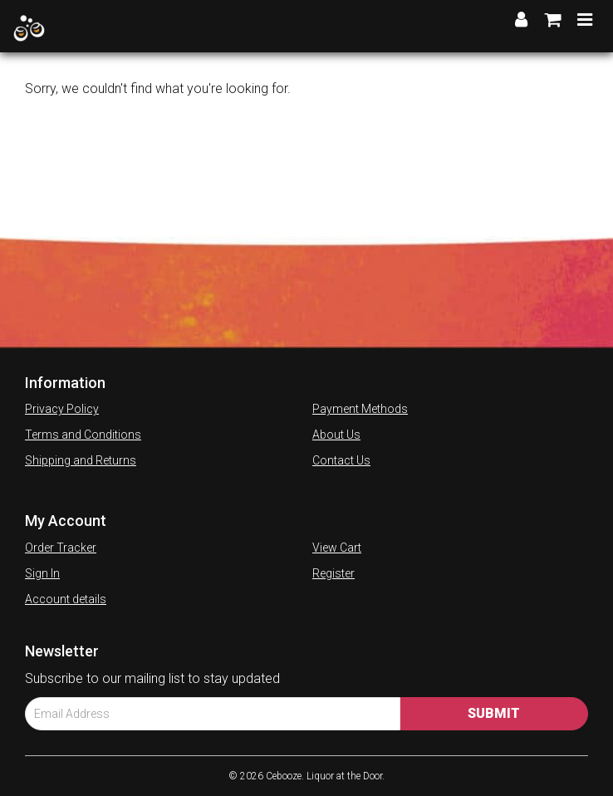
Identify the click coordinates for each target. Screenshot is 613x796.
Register (333, 573)
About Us (336, 434)
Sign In (42, 573)
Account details (65, 599)
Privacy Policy (62, 408)
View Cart (336, 547)
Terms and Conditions (83, 434)
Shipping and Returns (80, 460)
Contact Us (341, 460)
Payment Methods (360, 408)
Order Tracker (60, 547)
